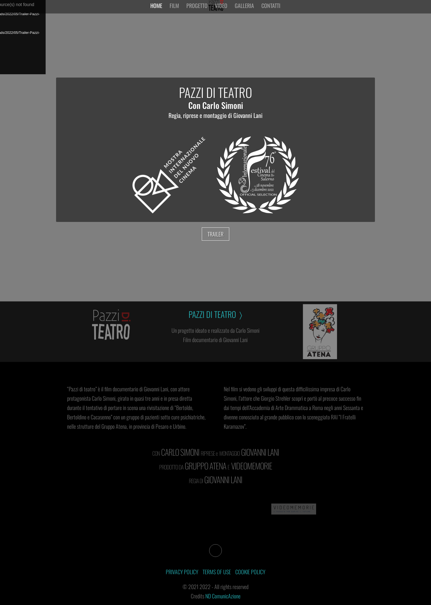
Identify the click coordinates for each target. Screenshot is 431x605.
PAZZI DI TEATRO (215, 92)
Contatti (270, 10)
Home (156, 10)
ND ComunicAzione (223, 596)
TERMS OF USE (217, 572)
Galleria (244, 10)
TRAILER (215, 234)
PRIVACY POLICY (182, 572)
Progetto (197, 10)
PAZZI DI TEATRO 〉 (215, 314)
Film (174, 10)
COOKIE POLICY (250, 572)
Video (221, 10)
